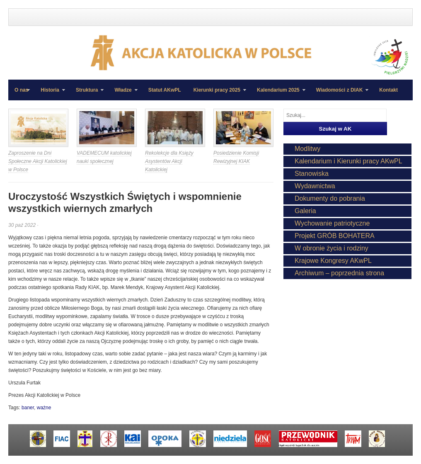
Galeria (305, 210)
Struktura (87, 93)
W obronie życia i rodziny (331, 248)
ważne (44, 408)
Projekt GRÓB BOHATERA (335, 235)
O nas (21, 90)
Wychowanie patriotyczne (332, 223)
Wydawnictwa (315, 185)
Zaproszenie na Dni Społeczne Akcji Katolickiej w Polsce (37, 161)
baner (28, 408)
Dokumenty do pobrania (330, 198)
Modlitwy (307, 148)
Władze (122, 93)
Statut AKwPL (164, 90)
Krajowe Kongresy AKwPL (333, 260)
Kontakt (388, 90)
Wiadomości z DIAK (339, 93)
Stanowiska (312, 173)
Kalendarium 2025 (278, 93)
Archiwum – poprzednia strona (339, 273)
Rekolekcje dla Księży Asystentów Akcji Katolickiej (169, 161)
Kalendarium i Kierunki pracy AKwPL (348, 161)
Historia (49, 93)
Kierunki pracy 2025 (216, 93)
